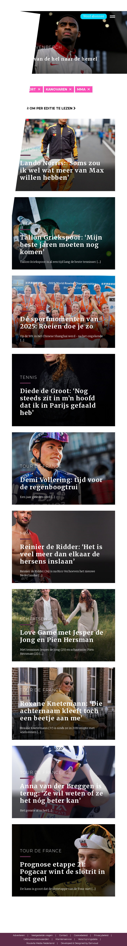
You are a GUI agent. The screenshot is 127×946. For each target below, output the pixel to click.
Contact (63, 935)
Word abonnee (93, 16)
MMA (81, 89)
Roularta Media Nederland (40, 943)
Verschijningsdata (87, 939)
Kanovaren (56, 89)
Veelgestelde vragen (42, 935)
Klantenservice (64, 939)
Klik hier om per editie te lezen (44, 108)
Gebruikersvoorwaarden (36, 939)
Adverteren (19, 935)
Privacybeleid (101, 935)
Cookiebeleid (81, 935)
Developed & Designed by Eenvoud (79, 943)
